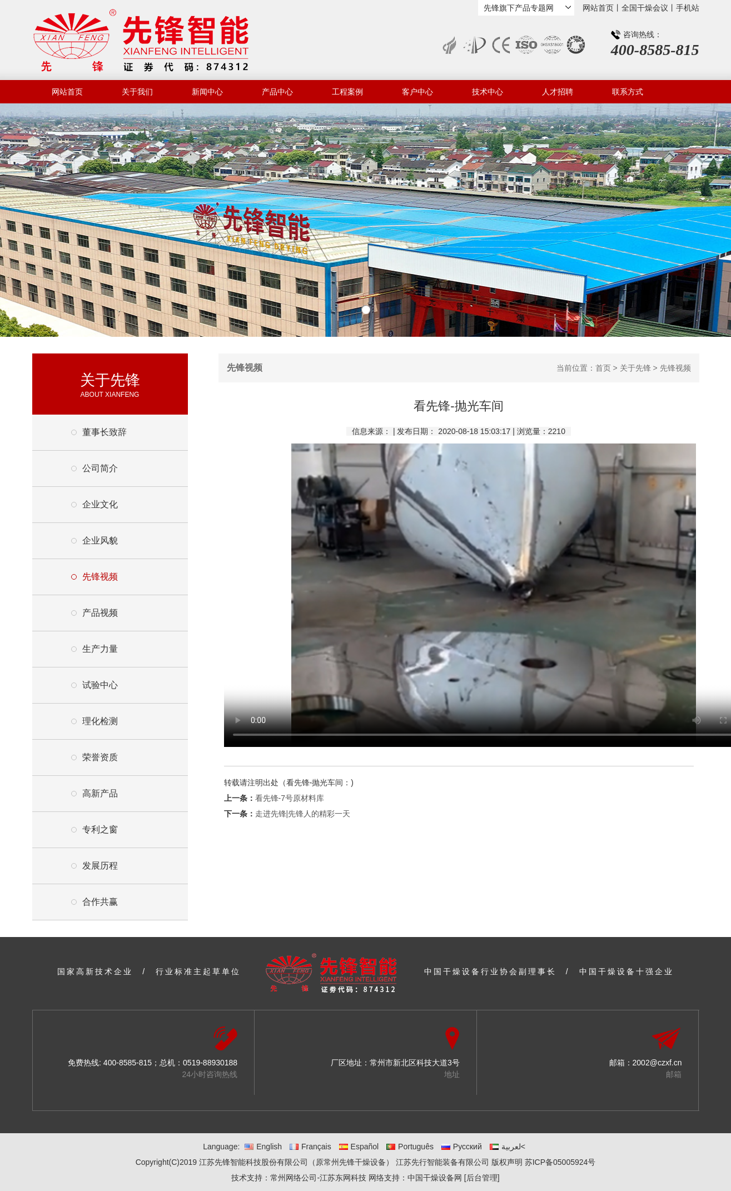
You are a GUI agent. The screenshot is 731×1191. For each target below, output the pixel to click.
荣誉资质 (100, 757)
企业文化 (100, 504)
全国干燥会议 (644, 7)
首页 (603, 367)
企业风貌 (100, 540)
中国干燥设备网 (434, 1177)
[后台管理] (482, 1177)
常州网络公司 (293, 1177)
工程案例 (347, 91)
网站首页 (598, 7)
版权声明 (507, 1162)
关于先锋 (635, 367)
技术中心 (487, 91)
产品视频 (100, 612)
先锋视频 (100, 576)
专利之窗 (100, 829)
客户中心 (417, 91)
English (263, 1146)
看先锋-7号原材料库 (289, 798)
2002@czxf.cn (657, 1062)
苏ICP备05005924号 (560, 1162)
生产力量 (100, 649)
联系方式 (627, 91)
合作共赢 (100, 901)
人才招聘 (557, 91)
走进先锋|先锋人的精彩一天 (303, 813)
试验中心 (100, 685)
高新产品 (100, 793)
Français (310, 1146)
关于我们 (137, 91)
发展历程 (100, 865)
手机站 (687, 7)
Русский (461, 1146)
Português (410, 1146)
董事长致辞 (104, 432)
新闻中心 (207, 91)
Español (359, 1146)
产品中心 (277, 91)
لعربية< (507, 1146)
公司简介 (100, 468)
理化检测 (100, 721)
